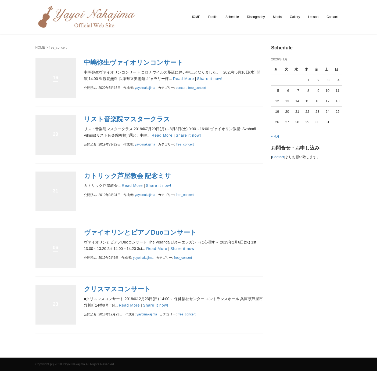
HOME (195, 17)
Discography (256, 17)
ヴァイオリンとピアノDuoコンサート (140, 232)
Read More (183, 79)
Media (277, 17)
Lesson (313, 17)
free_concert (197, 88)
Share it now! (209, 79)
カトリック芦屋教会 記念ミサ (127, 175)
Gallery (295, 17)
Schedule (232, 17)
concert (181, 88)
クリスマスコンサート (117, 289)
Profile (212, 17)
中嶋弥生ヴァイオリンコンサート (133, 62)
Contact (331, 17)
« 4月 (275, 136)
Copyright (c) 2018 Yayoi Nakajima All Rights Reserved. (75, 364)
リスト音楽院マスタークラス (127, 119)
